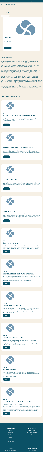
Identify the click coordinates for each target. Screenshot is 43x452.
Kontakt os (10, 432)
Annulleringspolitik (11, 435)
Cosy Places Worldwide (32, 432)
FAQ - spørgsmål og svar (11, 434)
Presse (10, 437)
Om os (10, 430)
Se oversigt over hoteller (11, 450)
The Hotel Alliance (32, 430)
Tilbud (10, 439)
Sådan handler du (32, 450)
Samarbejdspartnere (32, 434)
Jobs (11, 444)
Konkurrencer (11, 441)
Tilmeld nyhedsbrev (11, 443)
